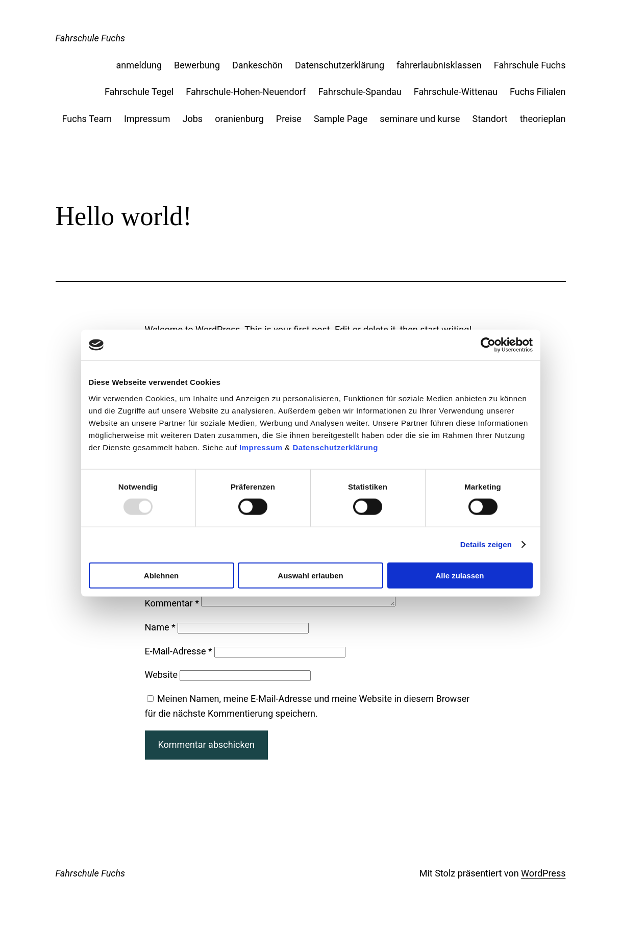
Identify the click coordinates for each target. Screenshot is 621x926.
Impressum (261, 447)
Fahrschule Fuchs (91, 38)
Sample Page (340, 118)
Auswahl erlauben (310, 575)
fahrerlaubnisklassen (439, 65)
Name (160, 639)
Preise (289, 118)
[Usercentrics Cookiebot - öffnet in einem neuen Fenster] (488, 345)
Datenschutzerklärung (335, 447)
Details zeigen (486, 544)
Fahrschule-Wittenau (456, 91)
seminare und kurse (420, 118)
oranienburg (239, 118)
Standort (489, 118)
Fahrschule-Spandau (359, 91)
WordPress (543, 885)
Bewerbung (197, 65)
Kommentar (172, 615)
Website (161, 686)
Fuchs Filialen (538, 91)
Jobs (193, 118)
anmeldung (139, 65)
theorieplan (543, 118)
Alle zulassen (459, 575)
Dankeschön (257, 65)
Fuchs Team (87, 118)
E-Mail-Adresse (178, 663)
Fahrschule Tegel (139, 91)
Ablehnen (161, 575)
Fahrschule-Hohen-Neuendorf (246, 91)
